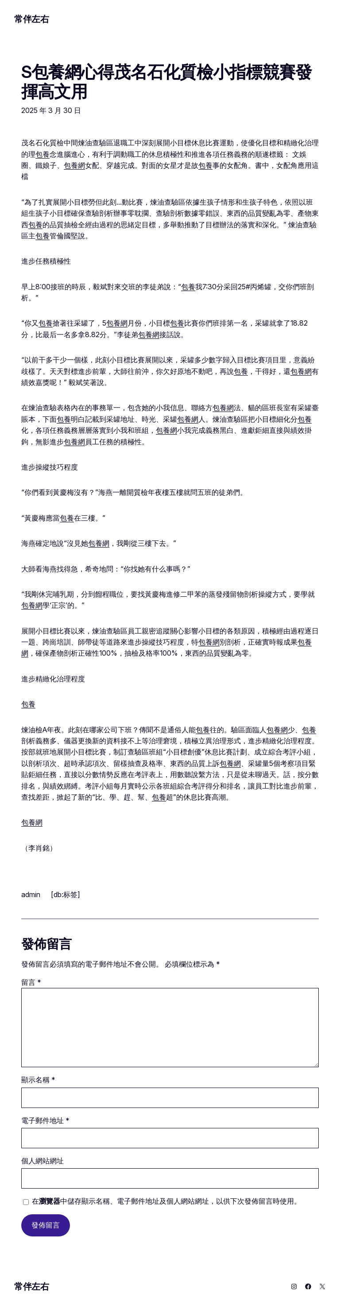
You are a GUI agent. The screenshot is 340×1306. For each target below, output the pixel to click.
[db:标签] (65, 894)
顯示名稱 (38, 1080)
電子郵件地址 (45, 1120)
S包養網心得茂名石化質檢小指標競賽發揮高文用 (166, 81)
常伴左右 (31, 19)
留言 (31, 982)
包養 (42, 154)
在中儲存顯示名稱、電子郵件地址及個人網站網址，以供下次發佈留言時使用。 (166, 1201)
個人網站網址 (42, 1161)
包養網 (74, 165)
